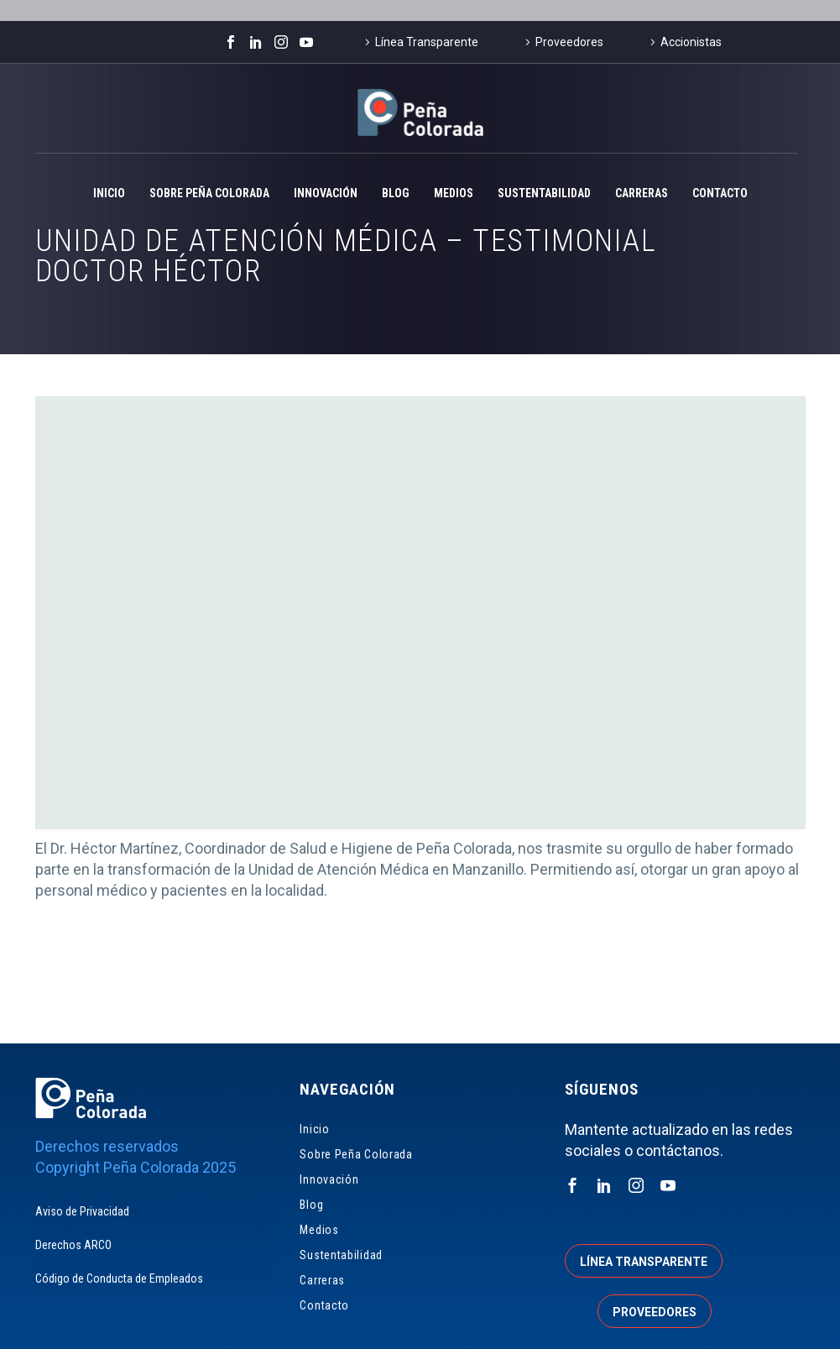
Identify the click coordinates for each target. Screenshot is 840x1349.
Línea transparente (643, 1261)
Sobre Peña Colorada (209, 193)
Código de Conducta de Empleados (119, 1278)
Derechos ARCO (73, 1245)
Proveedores (569, 42)
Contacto (720, 193)
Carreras (641, 193)
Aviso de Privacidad (82, 1211)
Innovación (325, 193)
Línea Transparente (426, 42)
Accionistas (691, 42)
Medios (453, 193)
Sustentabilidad (544, 193)
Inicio (109, 193)
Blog (396, 193)
